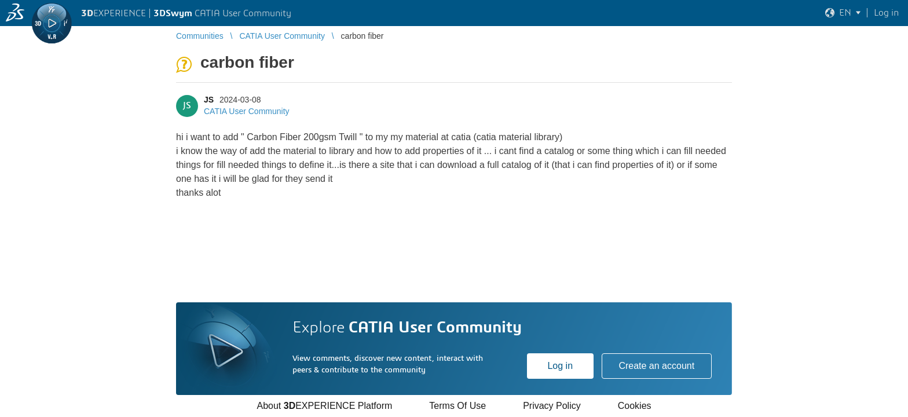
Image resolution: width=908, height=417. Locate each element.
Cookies (634, 406)
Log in (560, 366)
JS (209, 99)
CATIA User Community (247, 111)
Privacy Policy (552, 406)
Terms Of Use (457, 406)
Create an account (656, 366)
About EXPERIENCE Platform (324, 406)
